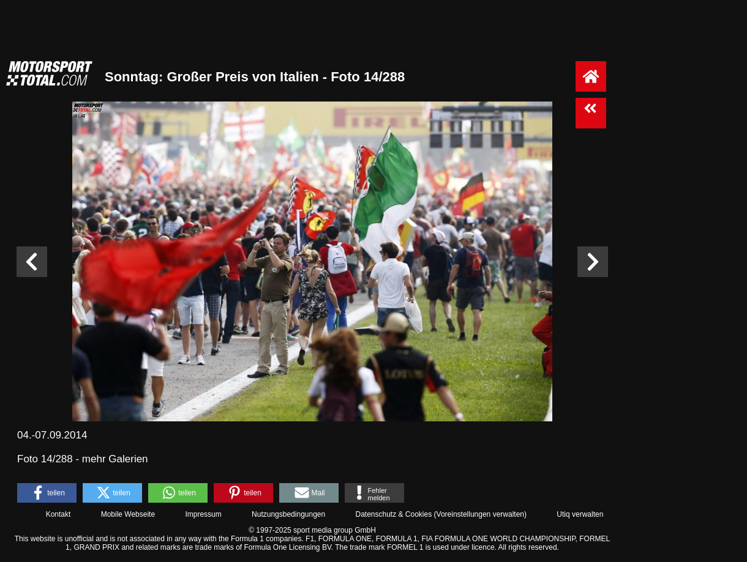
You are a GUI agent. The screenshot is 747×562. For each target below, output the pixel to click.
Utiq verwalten (580, 514)
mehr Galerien (115, 459)
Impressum (203, 514)
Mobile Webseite (128, 514)
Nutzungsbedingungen (288, 514)
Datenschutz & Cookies (393, 514)
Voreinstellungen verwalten (480, 514)
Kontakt (58, 514)
